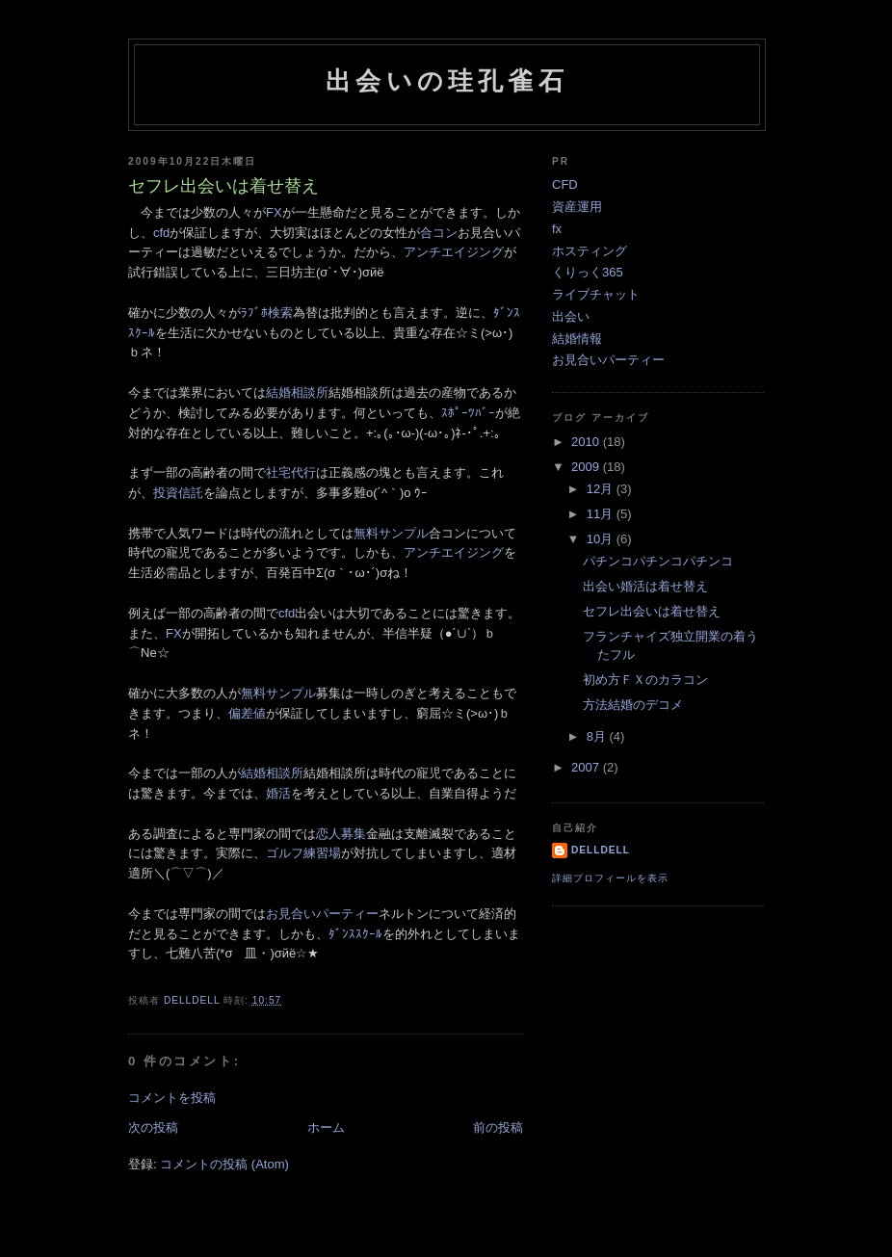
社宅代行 (291, 472)
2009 (587, 466)
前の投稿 (498, 1127)
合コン (439, 232)
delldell (600, 850)
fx (557, 229)
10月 (602, 539)
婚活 (278, 793)
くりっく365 (587, 272)
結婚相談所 (297, 392)
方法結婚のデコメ (633, 704)
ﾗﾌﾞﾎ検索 (267, 312)
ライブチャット (596, 294)
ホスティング (589, 251)
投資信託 (178, 492)
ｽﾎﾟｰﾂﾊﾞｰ (468, 413)
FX (274, 212)
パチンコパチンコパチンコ (658, 561)
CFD (565, 184)
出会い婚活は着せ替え (645, 586)
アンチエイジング (454, 252)
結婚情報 (577, 338)
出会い (571, 316)
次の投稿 (153, 1127)
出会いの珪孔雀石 (447, 80)
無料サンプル (391, 533)
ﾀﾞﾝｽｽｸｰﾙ (355, 934)
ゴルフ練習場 (303, 853)
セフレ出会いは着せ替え (652, 611)
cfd (161, 232)
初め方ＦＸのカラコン (645, 679)
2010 (587, 441)
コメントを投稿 (172, 1097)
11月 (602, 514)
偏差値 (247, 713)
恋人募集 (341, 833)
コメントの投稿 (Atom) (224, 1164)
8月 (598, 736)
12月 (602, 489)
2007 (587, 767)
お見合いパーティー (322, 913)
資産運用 (577, 206)
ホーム (326, 1127)
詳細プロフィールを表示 (610, 878)
